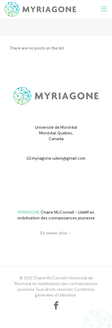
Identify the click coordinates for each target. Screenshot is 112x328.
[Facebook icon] (56, 305)
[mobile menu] (104, 9)
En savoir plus (56, 233)
